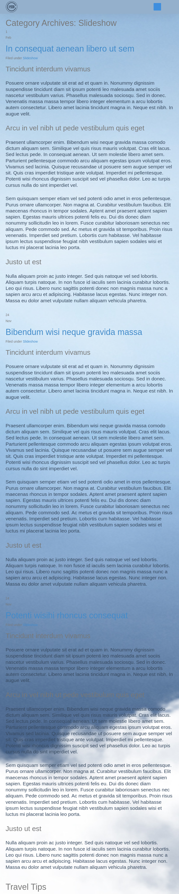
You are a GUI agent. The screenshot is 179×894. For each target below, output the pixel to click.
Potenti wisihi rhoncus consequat (67, 615)
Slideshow (30, 58)
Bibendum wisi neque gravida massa (74, 332)
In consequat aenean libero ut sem (70, 48)
